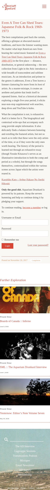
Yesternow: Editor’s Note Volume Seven (22, 413)
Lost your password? (38, 245)
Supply (39, 488)
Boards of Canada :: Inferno (15, 321)
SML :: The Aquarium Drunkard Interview (23, 367)
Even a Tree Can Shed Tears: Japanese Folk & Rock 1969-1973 (24, 57)
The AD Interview (25, 446)
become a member (32, 207)
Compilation (36, 260)
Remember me (11, 239)
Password (6, 228)
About (23, 488)
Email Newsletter (25, 465)
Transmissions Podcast (25, 455)
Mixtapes (25, 460)
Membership (25, 474)
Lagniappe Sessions (24, 451)
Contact (31, 488)
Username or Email (11, 217)
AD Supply (25, 469)
